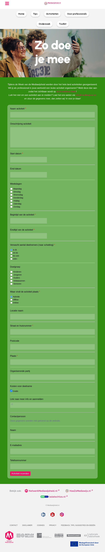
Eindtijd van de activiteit (22, 230)
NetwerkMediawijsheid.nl (43, 490)
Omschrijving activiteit (20, 124)
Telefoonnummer (18, 460)
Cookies (41, 525)
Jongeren (16, 275)
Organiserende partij (20, 371)
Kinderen (15, 272)
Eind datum (15, 169)
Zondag (15, 207)
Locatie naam (16, 310)
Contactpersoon (18, 416)
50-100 (14, 256)
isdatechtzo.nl (57, 496)
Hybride (15, 297)
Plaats (14, 356)
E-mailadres (16, 445)
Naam (13, 430)
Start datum (16, 153)
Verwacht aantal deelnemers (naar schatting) (32, 245)
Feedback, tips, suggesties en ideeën (78, 525)
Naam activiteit (18, 109)
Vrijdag (15, 201)
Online (14, 303)
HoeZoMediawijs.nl (80, 490)
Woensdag (16, 195)
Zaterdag (15, 204)
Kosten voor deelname (21, 386)
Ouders (15, 278)
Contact (14, 525)
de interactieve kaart (66, 91)
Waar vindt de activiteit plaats (25, 292)
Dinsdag (15, 192)
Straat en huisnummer (21, 326)
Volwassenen (17, 281)
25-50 (14, 253)
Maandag (16, 189)
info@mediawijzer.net (86, 95)
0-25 (13, 250)
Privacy (52, 525)
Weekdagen (16, 184)
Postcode (14, 341)
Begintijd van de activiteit (23, 215)
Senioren (15, 284)
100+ (13, 259)
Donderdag (16, 198)
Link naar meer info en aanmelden (26, 399)
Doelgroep (15, 267)
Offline (14, 300)
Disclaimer (27, 525)
